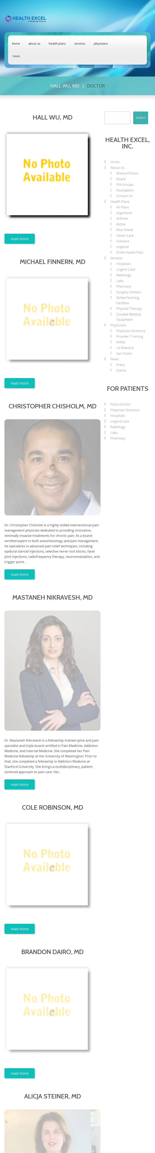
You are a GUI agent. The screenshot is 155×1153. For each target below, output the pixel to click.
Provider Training (129, 336)
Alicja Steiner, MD (52, 1096)
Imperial (122, 247)
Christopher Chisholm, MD (52, 406)
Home (16, 43)
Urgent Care (125, 269)
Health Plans (57, 43)
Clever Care (125, 235)
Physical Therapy (129, 308)
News (16, 56)
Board (121, 179)
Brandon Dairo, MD (52, 952)
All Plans (122, 207)
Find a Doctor (120, 404)
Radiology (123, 275)
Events (121, 370)
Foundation (125, 190)
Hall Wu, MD (64, 86)
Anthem (122, 218)
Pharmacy (123, 286)
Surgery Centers (128, 292)
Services (79, 43)
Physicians (101, 43)
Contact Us (124, 196)
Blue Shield (124, 230)
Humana (122, 241)
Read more (19, 238)
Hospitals (123, 264)
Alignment (124, 213)
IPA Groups (124, 184)
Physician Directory (130, 331)
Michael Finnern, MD (52, 262)
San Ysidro (124, 353)
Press (120, 365)
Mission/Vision (127, 173)
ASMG (120, 342)
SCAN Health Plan (129, 252)
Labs (120, 281)
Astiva (120, 224)
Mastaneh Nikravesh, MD (52, 597)
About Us (34, 43)
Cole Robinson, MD (52, 807)
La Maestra (124, 348)
